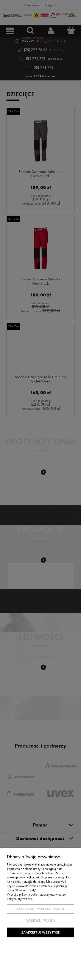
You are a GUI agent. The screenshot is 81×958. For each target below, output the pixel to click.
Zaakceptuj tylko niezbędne (40, 909)
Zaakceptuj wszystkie (40, 932)
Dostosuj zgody (40, 920)
